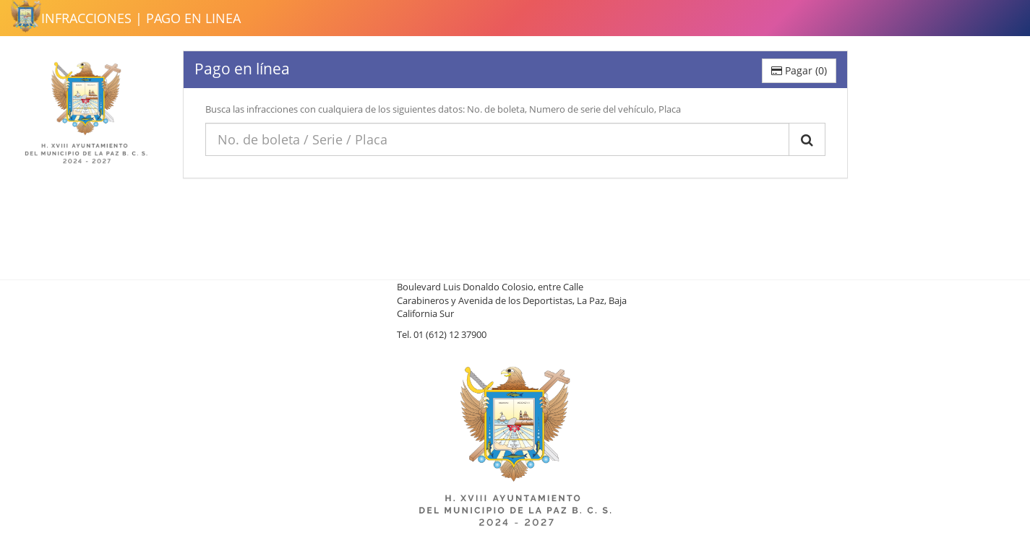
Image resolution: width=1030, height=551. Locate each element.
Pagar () (799, 70)
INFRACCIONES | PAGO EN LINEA (141, 18)
